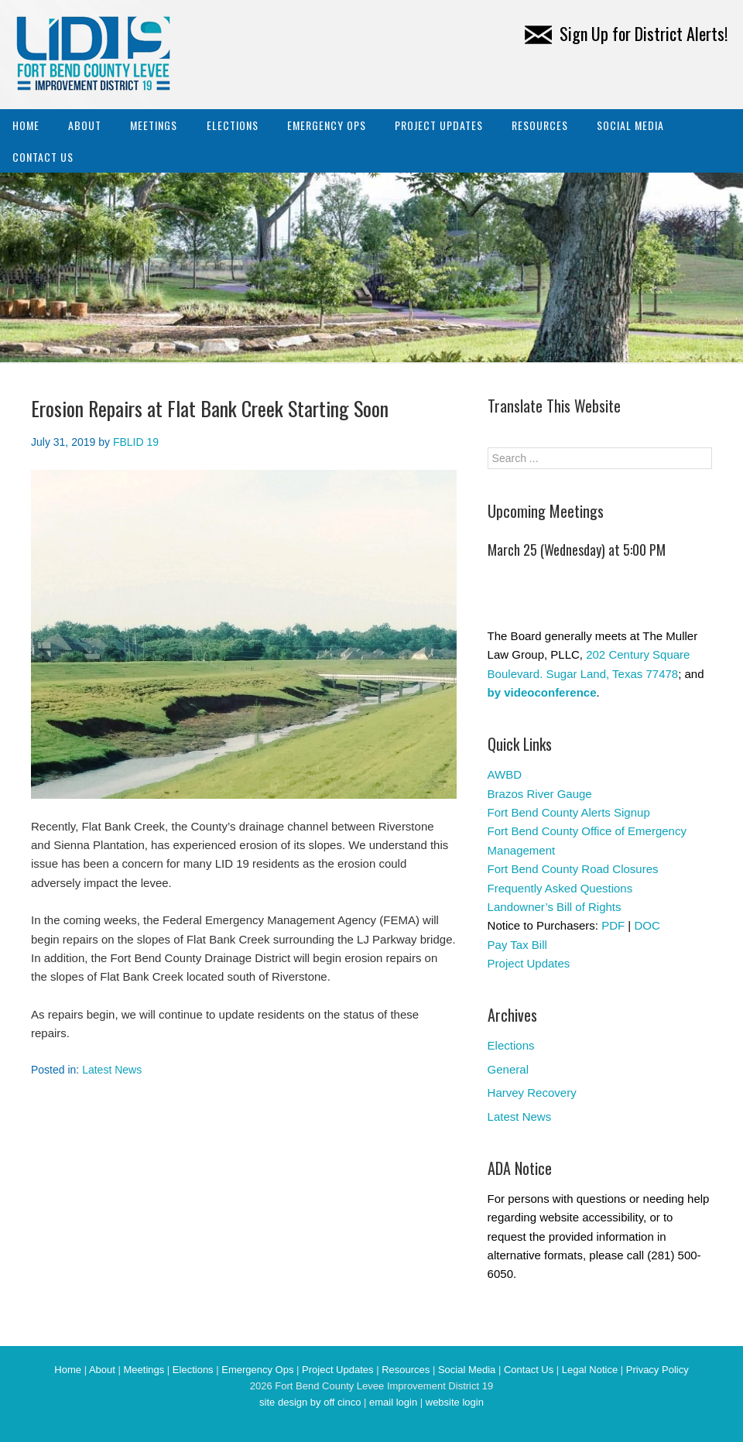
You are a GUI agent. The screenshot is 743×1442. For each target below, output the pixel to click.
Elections (233, 125)
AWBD (505, 774)
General (508, 1069)
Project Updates (439, 125)
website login (455, 1402)
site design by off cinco (310, 1402)
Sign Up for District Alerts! (626, 33)
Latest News (112, 1070)
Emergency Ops (326, 125)
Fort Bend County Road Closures (573, 868)
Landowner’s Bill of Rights (554, 906)
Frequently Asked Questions (560, 888)
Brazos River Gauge (540, 793)
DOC (646, 925)
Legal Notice (590, 1369)
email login (393, 1402)
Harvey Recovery (532, 1092)
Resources (540, 125)
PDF (613, 925)
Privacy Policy (657, 1369)
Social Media (630, 125)
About (84, 125)
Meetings (153, 125)
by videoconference (542, 692)
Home (25, 125)
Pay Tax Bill (517, 944)
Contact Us (43, 157)
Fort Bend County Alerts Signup (569, 812)
